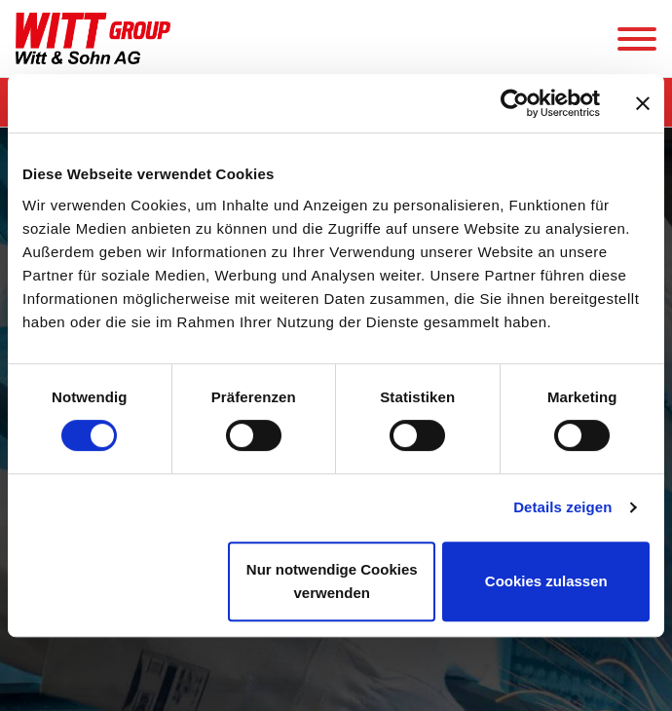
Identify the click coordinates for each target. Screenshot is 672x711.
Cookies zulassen (546, 581)
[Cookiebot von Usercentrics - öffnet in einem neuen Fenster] (514, 103)
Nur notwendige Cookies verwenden (332, 581)
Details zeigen (562, 507)
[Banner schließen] (643, 103)
